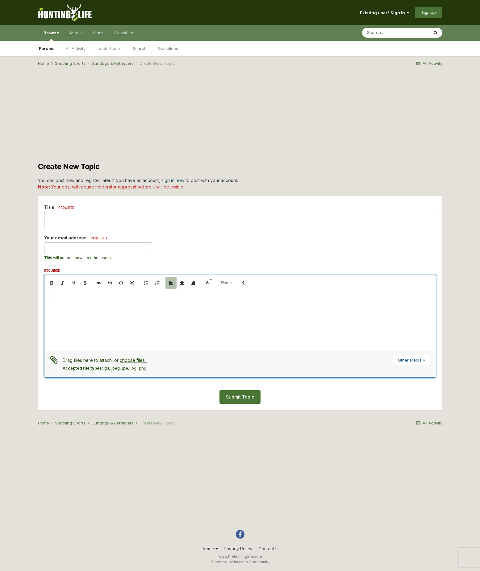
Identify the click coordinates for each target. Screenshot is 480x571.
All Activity (76, 48)
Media (76, 32)
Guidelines (168, 48)
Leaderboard (109, 48)
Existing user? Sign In (384, 12)
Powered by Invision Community (240, 562)
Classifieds (125, 32)
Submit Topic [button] (240, 396)
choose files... (134, 360)
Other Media (411, 360)
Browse (51, 35)
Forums (47, 48)
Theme (209, 548)
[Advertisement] (240, 119)
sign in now (172, 180)
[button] (51, 283)
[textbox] (240, 320)
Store (98, 32)
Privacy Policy (238, 548)
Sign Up (428, 12)
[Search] (395, 33)
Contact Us (269, 548)
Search (140, 48)
